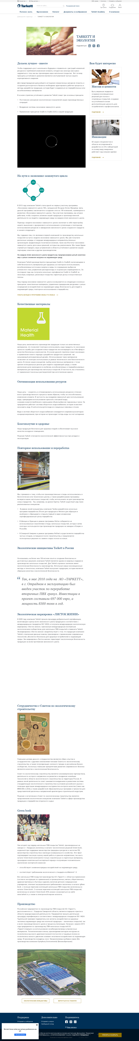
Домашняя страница (24, 16)
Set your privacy (20, 1034)
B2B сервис (95, 1)
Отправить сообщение (115, 1)
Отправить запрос (47, 1021)
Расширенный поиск (72, 6)
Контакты (103, 1)
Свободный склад (47, 1024)
